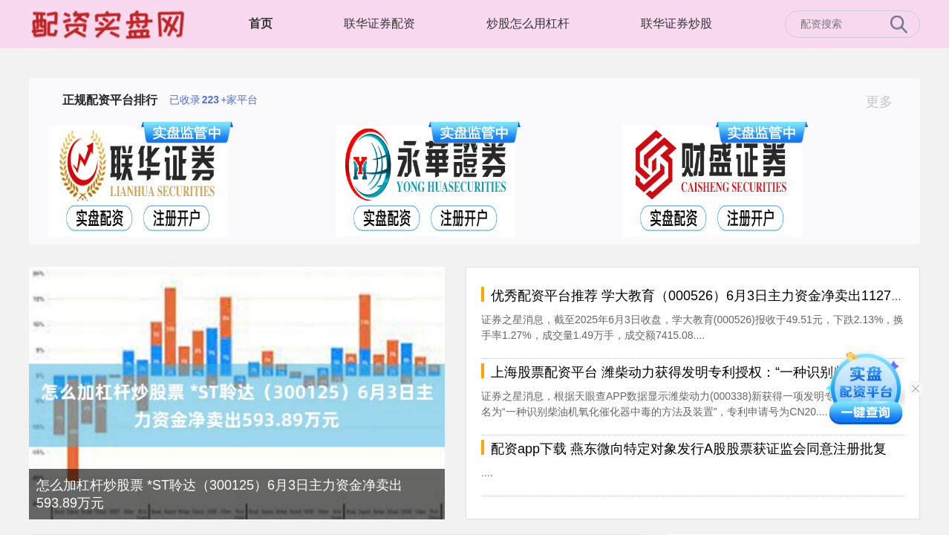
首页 (261, 23)
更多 (885, 101)
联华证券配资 (379, 23)
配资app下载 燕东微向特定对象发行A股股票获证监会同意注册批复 (689, 448)
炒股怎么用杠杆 (528, 23)
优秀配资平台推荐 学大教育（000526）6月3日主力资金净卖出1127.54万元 (713, 295)
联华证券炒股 (676, 23)
